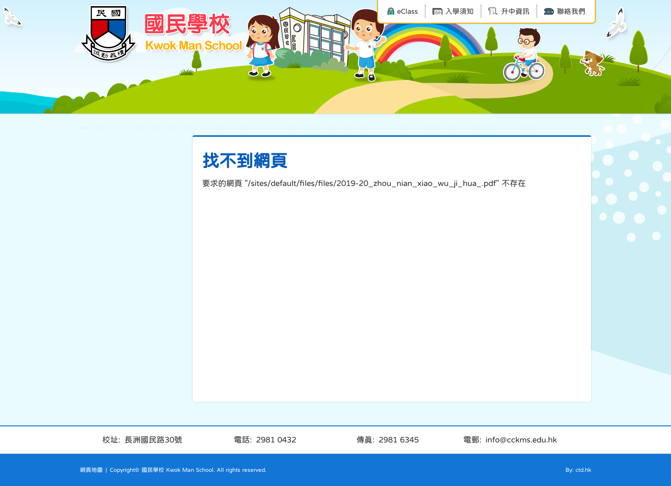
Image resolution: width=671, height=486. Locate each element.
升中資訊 (509, 11)
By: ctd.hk (578, 470)
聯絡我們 (564, 11)
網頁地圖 (91, 470)
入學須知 (453, 11)
